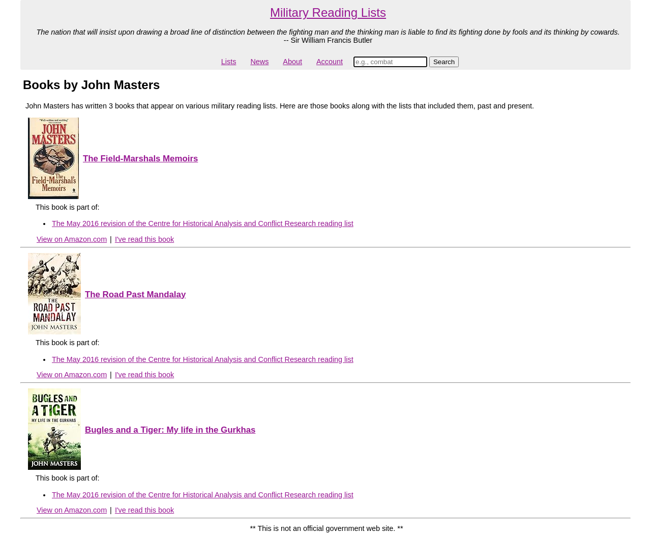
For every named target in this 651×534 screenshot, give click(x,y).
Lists (228, 62)
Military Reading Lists (328, 12)
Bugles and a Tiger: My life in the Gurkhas (170, 430)
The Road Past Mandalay (135, 294)
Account (329, 62)
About (292, 62)
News (259, 62)
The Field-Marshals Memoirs (140, 158)
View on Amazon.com (72, 239)
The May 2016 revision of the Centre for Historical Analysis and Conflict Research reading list (202, 223)
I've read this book (144, 239)
